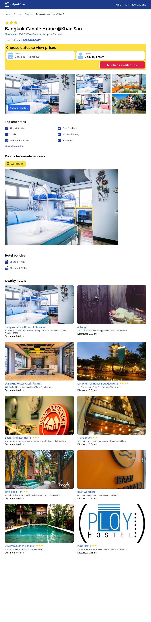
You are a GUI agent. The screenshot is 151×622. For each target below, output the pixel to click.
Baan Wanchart (86, 491)
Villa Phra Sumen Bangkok (20, 545)
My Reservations (135, 4)
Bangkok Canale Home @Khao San (51, 14)
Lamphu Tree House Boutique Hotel (97, 383)
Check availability (122, 65)
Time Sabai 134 (13, 491)
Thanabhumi (84, 437)
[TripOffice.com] (15, 4)
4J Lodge (82, 327)
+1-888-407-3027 (31, 40)
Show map (10, 34)
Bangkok (29, 14)
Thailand (17, 14)
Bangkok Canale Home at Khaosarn (25, 327)
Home (7, 14)
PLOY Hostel (84, 545)
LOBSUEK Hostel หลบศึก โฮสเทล (23, 383)
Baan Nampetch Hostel (18, 437)
